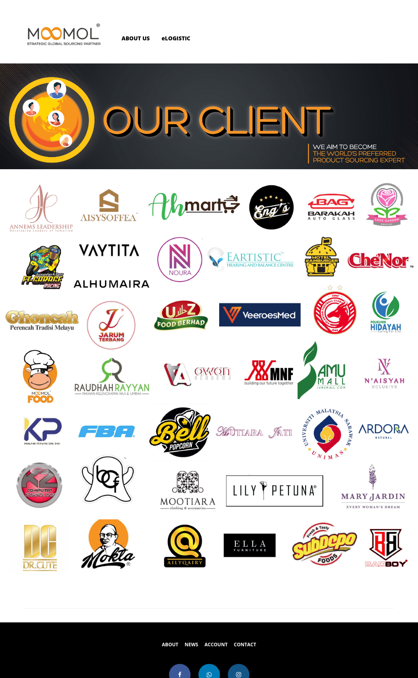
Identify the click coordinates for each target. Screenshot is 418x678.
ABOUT (170, 644)
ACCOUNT (215, 644)
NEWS (191, 644)
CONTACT (245, 644)
